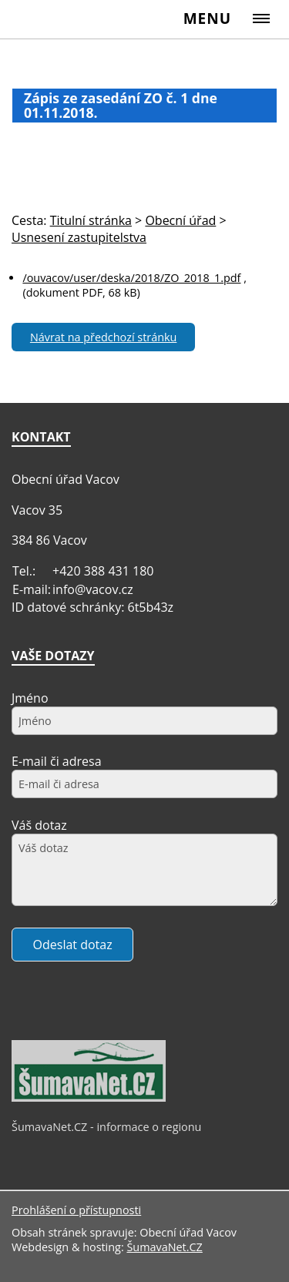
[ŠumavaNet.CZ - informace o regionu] (89, 1097)
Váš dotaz (39, 825)
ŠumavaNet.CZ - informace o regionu (106, 1126)
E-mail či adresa (57, 761)
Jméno (30, 698)
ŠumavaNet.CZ (164, 1247)
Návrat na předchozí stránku (103, 337)
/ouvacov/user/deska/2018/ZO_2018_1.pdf (131, 277)
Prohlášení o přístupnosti (76, 1210)
